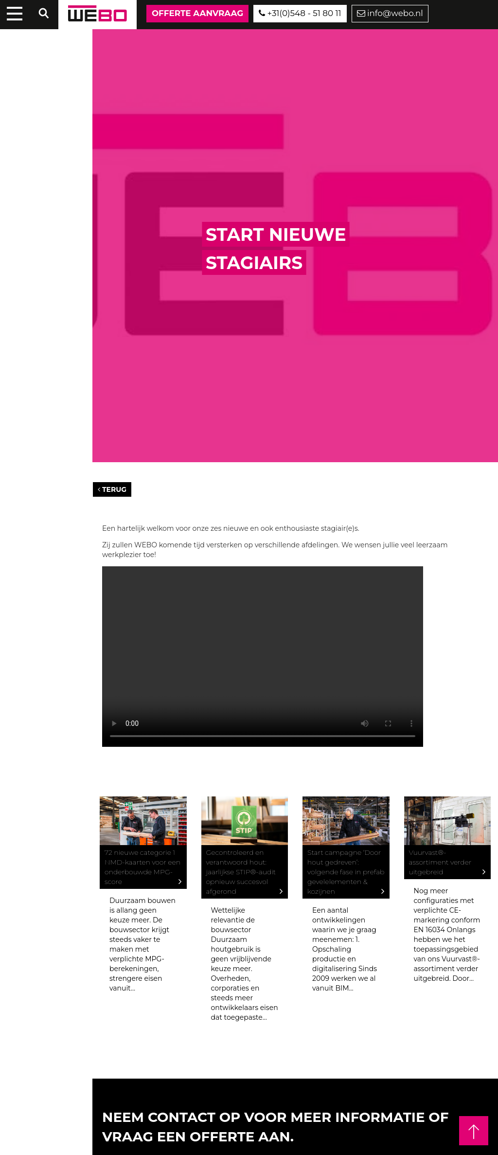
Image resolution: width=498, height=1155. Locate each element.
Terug (112, 489)
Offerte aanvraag (197, 13)
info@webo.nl (390, 13)
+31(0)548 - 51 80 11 (300, 13)
